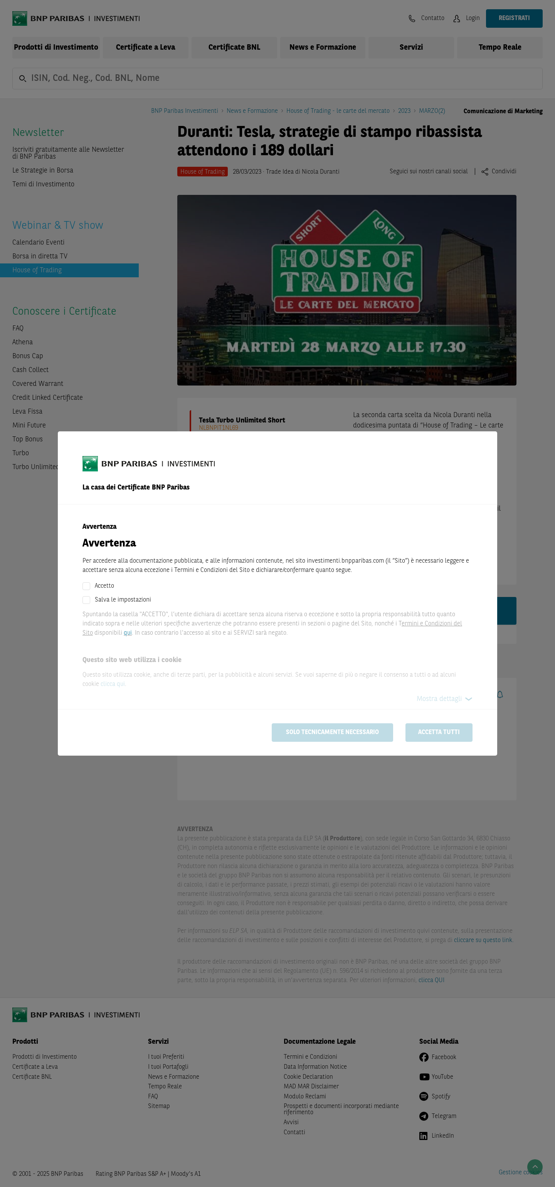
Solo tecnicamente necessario (332, 732)
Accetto (104, 586)
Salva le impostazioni (123, 600)
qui (128, 633)
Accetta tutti (439, 732)
